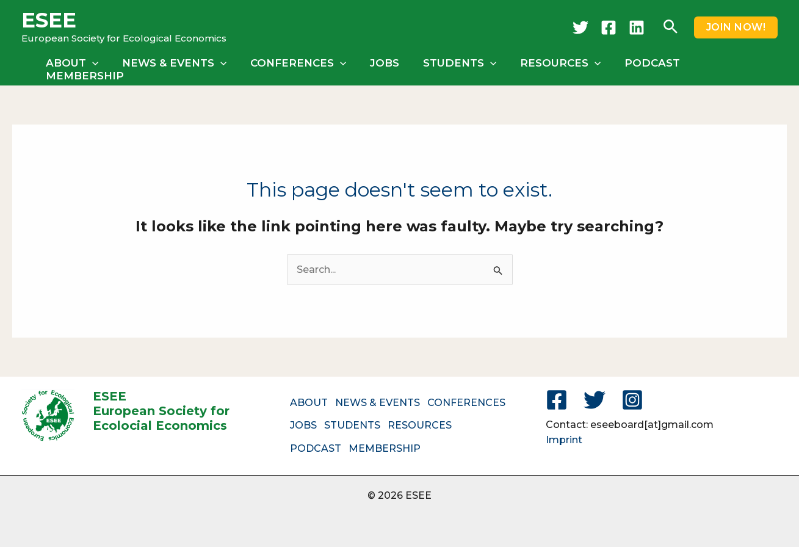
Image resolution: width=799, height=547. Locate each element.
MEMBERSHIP (728, 67)
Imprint (564, 438)
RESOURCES (552, 67)
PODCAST (640, 67)
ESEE (48, 20)
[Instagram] (632, 398)
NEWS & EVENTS (177, 67)
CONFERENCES (298, 67)
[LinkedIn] (637, 27)
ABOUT (78, 67)
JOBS (382, 67)
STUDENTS (454, 67)
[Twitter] (580, 27)
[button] (670, 27)
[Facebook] (608, 27)
